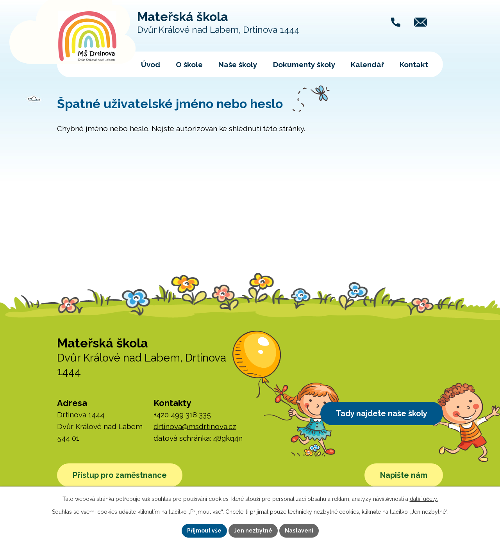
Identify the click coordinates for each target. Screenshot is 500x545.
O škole (189, 64)
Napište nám (403, 475)
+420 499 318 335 (182, 414)
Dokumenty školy (304, 64)
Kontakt (414, 64)
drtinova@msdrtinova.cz (195, 426)
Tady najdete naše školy (381, 413)
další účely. (424, 499)
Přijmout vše (204, 530)
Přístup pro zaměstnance (120, 475)
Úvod (150, 64)
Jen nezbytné (253, 530)
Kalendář (367, 64)
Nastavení (299, 530)
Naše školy (237, 64)
